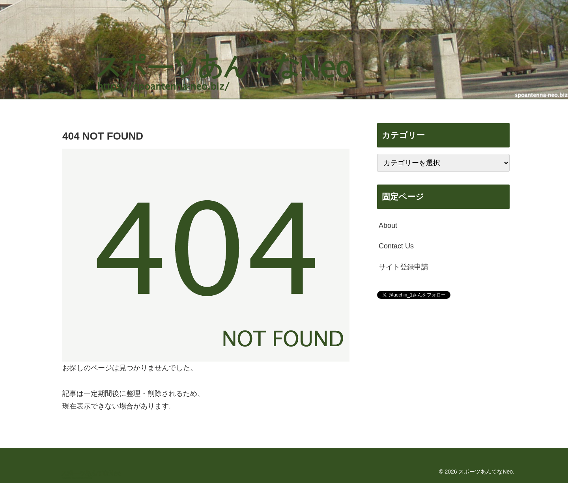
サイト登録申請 (403, 267)
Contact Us (396, 246)
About (388, 225)
